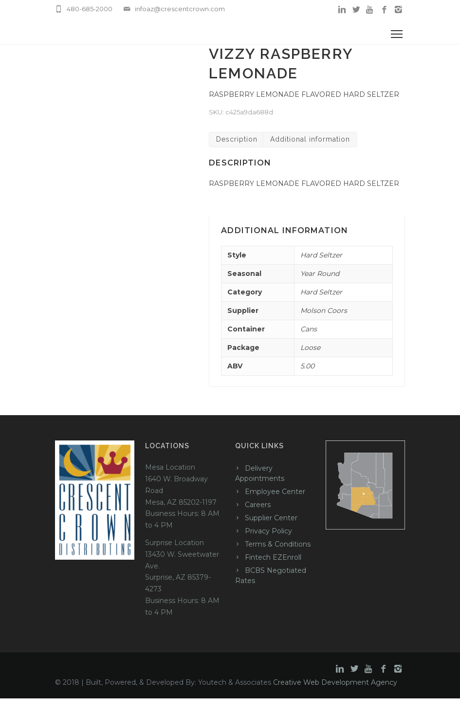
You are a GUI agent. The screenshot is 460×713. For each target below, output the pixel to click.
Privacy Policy (268, 531)
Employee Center (275, 491)
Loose (310, 347)
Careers (258, 504)
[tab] (237, 140)
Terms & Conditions (278, 544)
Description (237, 139)
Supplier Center (271, 517)
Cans (308, 329)
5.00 (307, 366)
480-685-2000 (89, 9)
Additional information (310, 139)
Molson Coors (323, 310)
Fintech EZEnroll (273, 557)
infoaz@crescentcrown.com (180, 9)
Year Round (319, 273)
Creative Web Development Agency (335, 682)
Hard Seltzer (321, 255)
